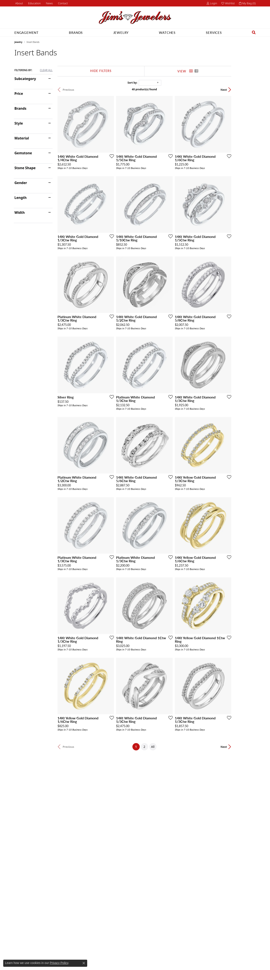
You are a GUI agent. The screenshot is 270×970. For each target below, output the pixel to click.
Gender (20, 182)
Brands (76, 32)
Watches (167, 32)
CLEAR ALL (46, 70)
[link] (18, 3)
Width (19, 212)
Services (214, 32)
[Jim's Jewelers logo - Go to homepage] (135, 17)
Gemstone (23, 153)
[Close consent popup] (83, 963)
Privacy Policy (59, 963)
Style (18, 123)
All (165, 811)
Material (21, 138)
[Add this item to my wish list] (118, 164)
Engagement (26, 32)
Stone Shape (25, 168)
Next (248, 90)
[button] (34, 3)
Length (20, 197)
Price (18, 93)
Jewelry (121, 32)
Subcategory (25, 78)
